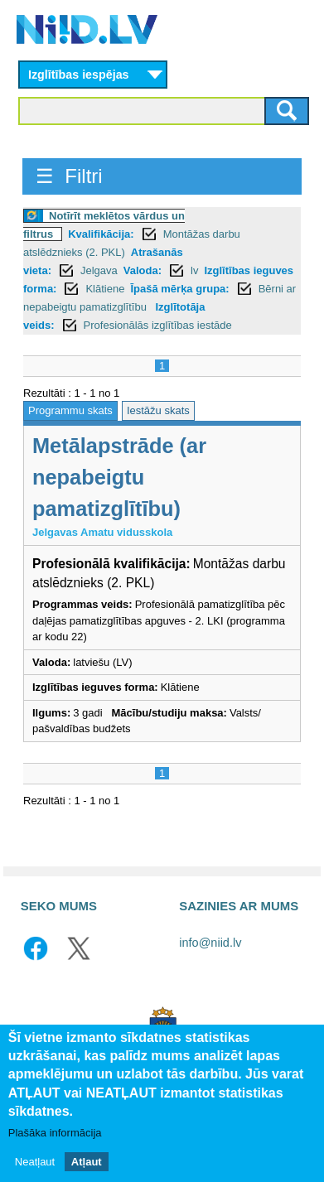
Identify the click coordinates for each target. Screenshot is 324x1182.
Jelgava (99, 270)
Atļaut (86, 1162)
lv (194, 270)
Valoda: (142, 270)
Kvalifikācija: (101, 234)
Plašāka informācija (55, 1134)
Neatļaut (35, 1162)
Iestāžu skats (158, 410)
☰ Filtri (69, 176)
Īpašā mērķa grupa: (179, 288)
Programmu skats (70, 410)
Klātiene (104, 288)
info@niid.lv (210, 942)
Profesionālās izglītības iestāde (158, 325)
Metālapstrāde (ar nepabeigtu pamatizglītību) (119, 477)
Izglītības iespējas (78, 74)
